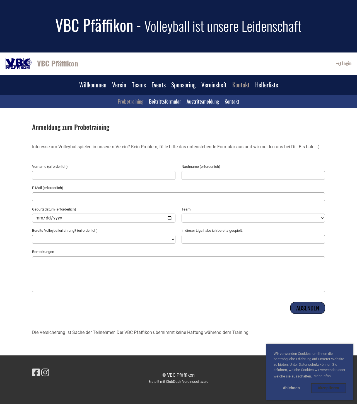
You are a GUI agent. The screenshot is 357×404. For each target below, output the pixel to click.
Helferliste (266, 84)
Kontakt (241, 84)
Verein (119, 84)
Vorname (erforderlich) (50, 166)
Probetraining (130, 101)
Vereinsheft (214, 84)
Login (343, 63)
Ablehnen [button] (291, 388)
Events (158, 84)
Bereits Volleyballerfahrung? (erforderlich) (65, 230)
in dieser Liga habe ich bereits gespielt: (212, 230)
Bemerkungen (43, 252)
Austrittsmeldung (203, 101)
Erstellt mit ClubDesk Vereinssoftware (178, 381)
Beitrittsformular (165, 101)
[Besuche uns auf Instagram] (45, 372)
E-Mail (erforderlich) (47, 188)
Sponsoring (183, 84)
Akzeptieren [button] (328, 388)
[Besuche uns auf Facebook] (36, 372)
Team (186, 209)
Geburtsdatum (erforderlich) (54, 209)
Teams (139, 84)
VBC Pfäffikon (57, 63)
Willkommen (93, 84)
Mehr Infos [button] (322, 376)
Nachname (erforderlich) (201, 166)
